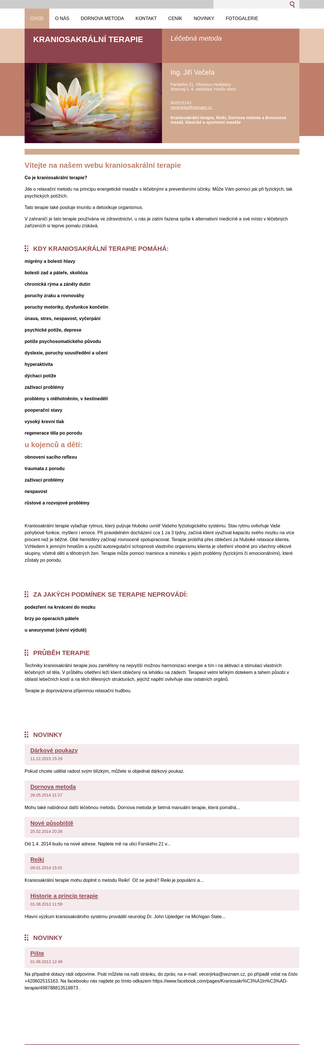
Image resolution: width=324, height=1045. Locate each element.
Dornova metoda (53, 787)
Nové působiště (51, 823)
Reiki (37, 859)
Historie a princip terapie (64, 896)
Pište (37, 953)
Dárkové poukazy (54, 750)
